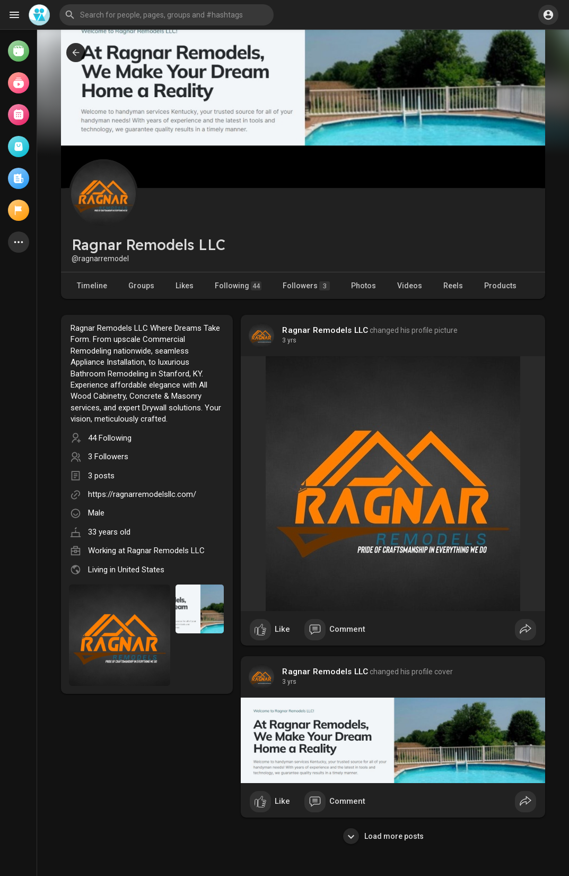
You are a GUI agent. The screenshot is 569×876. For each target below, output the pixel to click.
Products (500, 285)
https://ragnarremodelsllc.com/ (142, 494)
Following (238, 285)
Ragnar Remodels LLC (166, 550)
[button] (166, 14)
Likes (185, 285)
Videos (409, 285)
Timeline (92, 285)
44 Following (110, 438)
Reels (453, 285)
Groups (141, 285)
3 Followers (108, 456)
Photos (363, 285)
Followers (306, 285)
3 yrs (289, 340)
